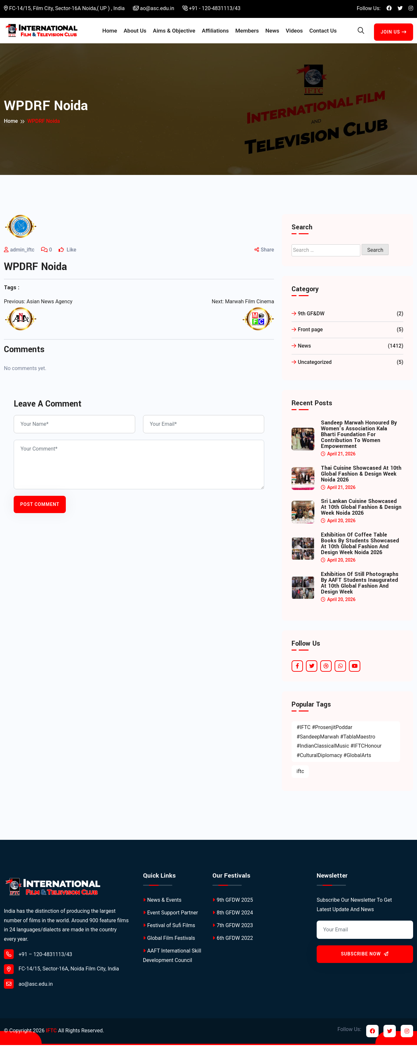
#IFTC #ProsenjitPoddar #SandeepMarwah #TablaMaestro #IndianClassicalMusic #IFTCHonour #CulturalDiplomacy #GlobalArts (338, 743)
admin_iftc (22, 252)
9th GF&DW (347, 316)
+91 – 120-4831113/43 (38, 956)
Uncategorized (347, 364)
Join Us (394, 33)
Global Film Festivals (169, 940)
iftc (300, 773)
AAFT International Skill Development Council (172, 958)
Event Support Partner (170, 914)
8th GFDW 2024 (232, 914)
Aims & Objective (174, 31)
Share (264, 252)
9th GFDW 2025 (232, 902)
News (272, 31)
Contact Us (323, 31)
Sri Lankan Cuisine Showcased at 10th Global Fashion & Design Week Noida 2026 (361, 509)
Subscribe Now (365, 956)
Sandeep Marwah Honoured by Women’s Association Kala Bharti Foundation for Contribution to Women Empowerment (359, 436)
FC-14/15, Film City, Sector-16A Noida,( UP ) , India (64, 8)
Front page (347, 332)
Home (109, 31)
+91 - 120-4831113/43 (211, 8)
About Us (134, 31)
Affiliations (215, 31)
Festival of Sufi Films (169, 928)
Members (247, 31)
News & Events (162, 902)
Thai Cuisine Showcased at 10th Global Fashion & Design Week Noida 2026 (361, 476)
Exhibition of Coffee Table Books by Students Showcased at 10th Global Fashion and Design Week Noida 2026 (360, 546)
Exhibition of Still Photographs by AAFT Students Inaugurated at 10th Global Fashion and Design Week (359, 585)
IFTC (51, 1033)
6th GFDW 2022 (232, 940)
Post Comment (39, 506)
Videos (294, 31)
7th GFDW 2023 (232, 928)
